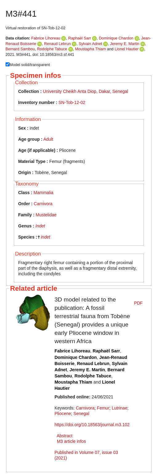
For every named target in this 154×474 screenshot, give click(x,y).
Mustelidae (46, 214)
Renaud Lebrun (57, 44)
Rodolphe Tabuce (52, 49)
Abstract (64, 435)
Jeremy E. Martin (124, 44)
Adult (48, 139)
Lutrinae (120, 407)
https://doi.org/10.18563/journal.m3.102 (92, 424)
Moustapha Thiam (90, 49)
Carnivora (43, 203)
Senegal (81, 413)
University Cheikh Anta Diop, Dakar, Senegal (85, 91)
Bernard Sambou (20, 49)
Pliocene (63, 413)
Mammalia (44, 192)
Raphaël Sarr (79, 38)
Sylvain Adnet (90, 44)
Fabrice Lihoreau (45, 38)
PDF (138, 303)
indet (45, 237)
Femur (103, 407)
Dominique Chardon (116, 38)
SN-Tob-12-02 (72, 102)
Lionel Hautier (127, 49)
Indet (40, 225)
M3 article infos (71, 441)
